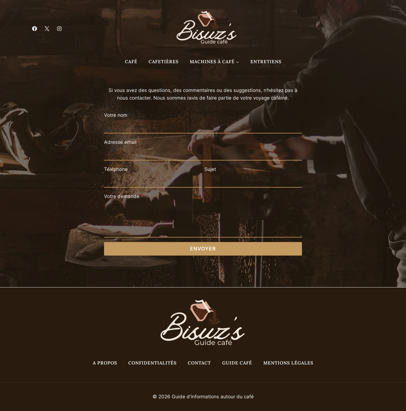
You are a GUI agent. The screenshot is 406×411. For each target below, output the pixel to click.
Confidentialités (152, 363)
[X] (47, 29)
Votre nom (115, 115)
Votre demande (123, 196)
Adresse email (122, 142)
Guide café (237, 363)
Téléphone (116, 169)
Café (131, 61)
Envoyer (203, 249)
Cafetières (163, 61)
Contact (199, 363)
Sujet (210, 169)
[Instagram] (59, 29)
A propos (105, 363)
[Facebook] (34, 29)
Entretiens (265, 61)
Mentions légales (288, 363)
